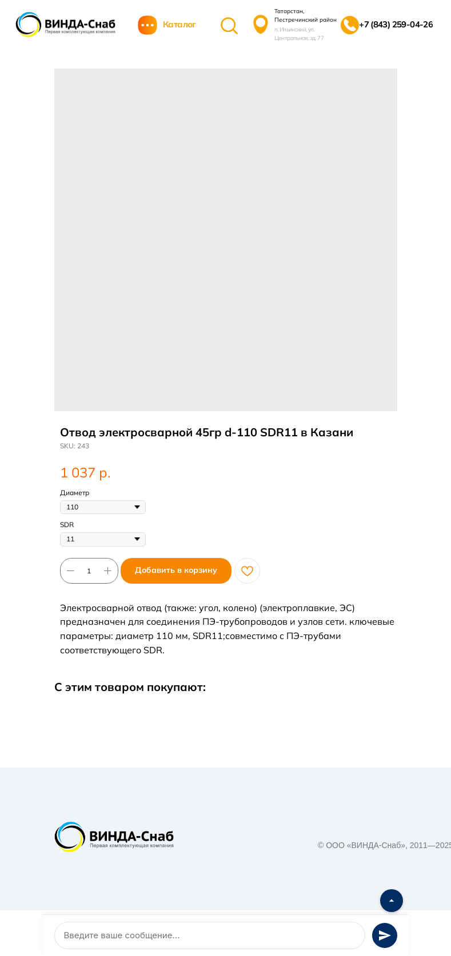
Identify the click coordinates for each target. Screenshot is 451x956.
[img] (65, 24)
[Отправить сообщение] (384, 935)
